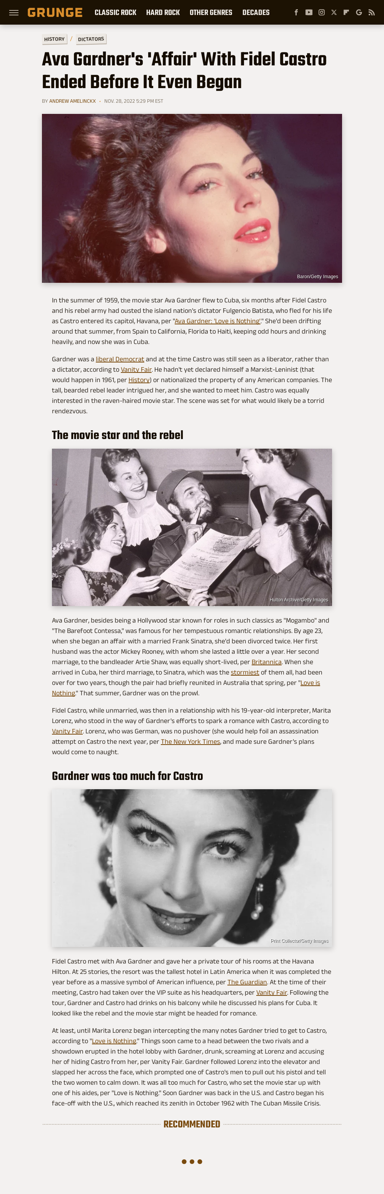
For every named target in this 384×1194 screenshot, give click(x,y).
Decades (256, 12)
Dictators (91, 38)
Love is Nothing (114, 1041)
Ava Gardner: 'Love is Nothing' (217, 321)
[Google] (359, 12)
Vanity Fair (136, 369)
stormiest (245, 672)
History (54, 38)
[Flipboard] (346, 12)
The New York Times (190, 741)
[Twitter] (334, 12)
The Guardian (247, 982)
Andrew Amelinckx (72, 101)
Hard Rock (163, 12)
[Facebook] (296, 12)
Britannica (267, 662)
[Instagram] (322, 12)
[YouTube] (309, 12)
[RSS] (372, 12)
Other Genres (211, 12)
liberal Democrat (120, 359)
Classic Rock (115, 12)
